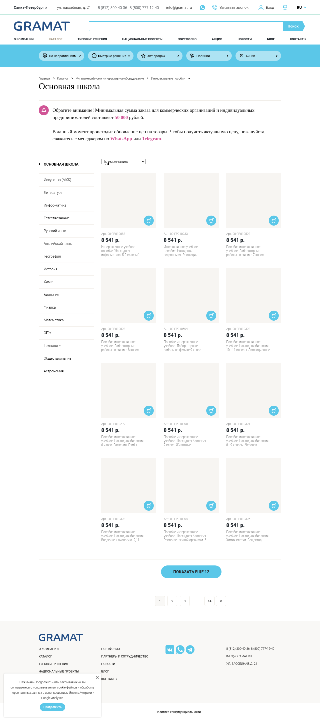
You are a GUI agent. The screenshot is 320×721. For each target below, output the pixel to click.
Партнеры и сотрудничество (124, 656)
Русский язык (55, 231)
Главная (44, 78)
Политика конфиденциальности (178, 712)
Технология (53, 346)
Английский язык (58, 244)
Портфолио (187, 39)
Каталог (55, 39)
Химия (49, 282)
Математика (54, 320)
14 (210, 601)
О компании (24, 39)
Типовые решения (92, 39)
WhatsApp (121, 138)
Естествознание (57, 218)
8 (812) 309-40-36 (112, 8)
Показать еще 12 (191, 571)
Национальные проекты (142, 39)
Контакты (298, 39)
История (51, 269)
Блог (271, 39)
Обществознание (58, 358)
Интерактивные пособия (168, 78)
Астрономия (54, 371)
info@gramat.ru (179, 7)
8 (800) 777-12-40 (144, 8)
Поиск (293, 26)
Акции (217, 39)
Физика (50, 307)
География (52, 256)
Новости (245, 39)
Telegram (151, 138)
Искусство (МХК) (57, 180)
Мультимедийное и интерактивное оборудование (110, 78)
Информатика (55, 205)
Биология (51, 295)
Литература (53, 193)
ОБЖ (47, 333)
